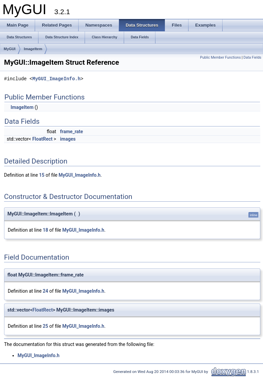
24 (45, 291)
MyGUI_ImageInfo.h (56, 79)
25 (45, 326)
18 (45, 230)
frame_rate (71, 131)
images (68, 139)
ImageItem (33, 49)
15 (42, 175)
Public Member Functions (220, 57)
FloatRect (42, 139)
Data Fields (252, 57)
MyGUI (10, 49)
